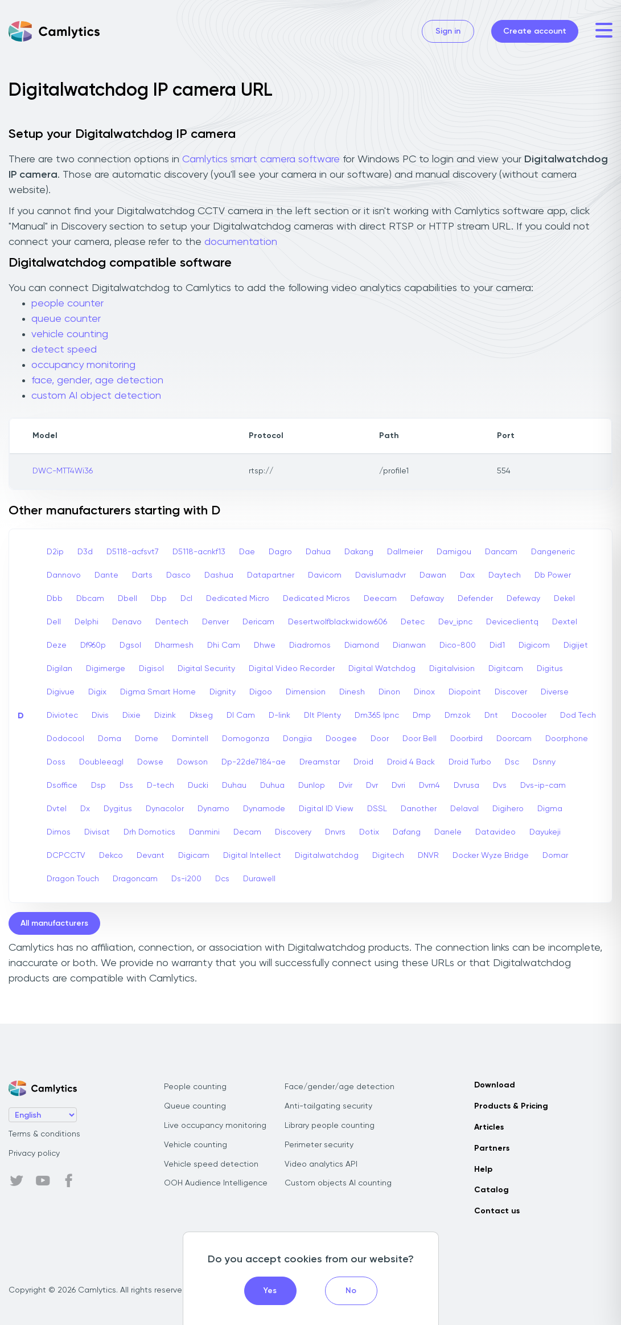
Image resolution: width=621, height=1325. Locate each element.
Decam (247, 832)
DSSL (377, 809)
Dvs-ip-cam (543, 786)
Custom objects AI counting (338, 1183)
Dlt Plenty (322, 715)
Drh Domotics (149, 832)
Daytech (504, 575)
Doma (109, 739)
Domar (555, 856)
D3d (85, 552)
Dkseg (201, 715)
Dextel (564, 622)
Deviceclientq (512, 622)
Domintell (190, 739)
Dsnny (544, 762)
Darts (142, 575)
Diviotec (62, 715)
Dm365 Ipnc (377, 715)
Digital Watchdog (382, 669)
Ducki (198, 786)
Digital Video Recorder (292, 669)
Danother (419, 809)
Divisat (97, 832)
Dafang (407, 832)
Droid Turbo (470, 762)
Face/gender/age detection (339, 1087)
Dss (126, 786)
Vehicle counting (195, 1145)
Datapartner (270, 575)
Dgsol (130, 645)
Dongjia (297, 739)
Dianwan (409, 645)
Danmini (204, 832)
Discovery (293, 832)
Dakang (358, 552)
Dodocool (65, 739)
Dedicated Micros (316, 599)
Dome (146, 739)
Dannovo (64, 575)
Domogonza (245, 739)
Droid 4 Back (411, 762)
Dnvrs (335, 832)
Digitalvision (452, 669)
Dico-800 (457, 645)
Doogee (341, 739)
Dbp (159, 599)
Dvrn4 (429, 786)
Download (494, 1085)
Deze (57, 645)
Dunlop (311, 786)
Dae (247, 552)
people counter (67, 303)
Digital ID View (326, 809)
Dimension (306, 692)
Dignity (222, 692)
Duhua (272, 786)
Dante (106, 575)
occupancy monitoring (83, 365)
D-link (279, 715)
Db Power (552, 575)
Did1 (497, 645)
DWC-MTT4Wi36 (62, 471)
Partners (491, 1148)
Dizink (165, 715)
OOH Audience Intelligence (216, 1183)
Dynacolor (165, 809)
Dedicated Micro (237, 599)
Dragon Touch (73, 879)
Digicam (193, 856)
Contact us (497, 1211)
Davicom (325, 575)
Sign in (447, 31)
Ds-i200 (186, 879)
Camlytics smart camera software (261, 159)
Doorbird (466, 739)
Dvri (398, 786)
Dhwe (264, 645)
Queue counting (195, 1106)
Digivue (61, 692)
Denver (215, 622)
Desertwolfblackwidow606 (337, 622)
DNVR (428, 856)
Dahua (318, 552)
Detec (413, 622)
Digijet (576, 645)
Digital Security (206, 669)
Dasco (178, 575)
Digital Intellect (252, 856)
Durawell (259, 879)
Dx (85, 809)
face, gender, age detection (97, 380)
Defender (475, 599)
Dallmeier (405, 552)
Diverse (555, 692)
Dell (54, 622)
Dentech (171, 622)
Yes (270, 1291)
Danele (448, 832)
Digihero (508, 809)
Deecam (380, 599)
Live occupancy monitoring (215, 1126)
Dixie (131, 715)
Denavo (127, 622)
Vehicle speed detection (211, 1164)
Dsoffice (62, 786)
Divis (100, 715)
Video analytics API (321, 1164)
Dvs (500, 786)
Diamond (361, 645)
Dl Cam (241, 715)
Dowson (192, 762)
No (351, 1291)
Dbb (55, 599)
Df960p (93, 645)
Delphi (86, 622)
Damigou (454, 552)
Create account (534, 31)
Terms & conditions (44, 1134)
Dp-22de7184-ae (253, 762)
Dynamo (213, 809)
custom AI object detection (96, 396)
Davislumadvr (380, 575)
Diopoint (465, 692)
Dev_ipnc (455, 622)
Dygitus (118, 809)
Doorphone (566, 739)
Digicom (534, 645)
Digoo (260, 692)
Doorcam (514, 739)
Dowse (150, 762)
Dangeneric (553, 552)
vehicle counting (69, 334)
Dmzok (458, 715)
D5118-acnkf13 (198, 552)
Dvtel (57, 809)
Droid (363, 762)
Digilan (59, 669)
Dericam (258, 622)
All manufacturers (54, 923)
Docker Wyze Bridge (491, 856)
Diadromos (310, 645)
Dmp (422, 715)
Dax (467, 575)
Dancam (501, 552)
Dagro (280, 552)
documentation (240, 242)
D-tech (160, 786)
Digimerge (105, 669)
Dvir (345, 786)
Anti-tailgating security (328, 1106)
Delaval (464, 809)
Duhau (234, 786)
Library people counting (330, 1126)
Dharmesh (174, 645)
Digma (549, 809)
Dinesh (352, 692)
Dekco (111, 856)
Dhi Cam (223, 645)
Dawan (433, 575)
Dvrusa (466, 786)
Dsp (98, 786)
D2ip (55, 552)
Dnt (491, 715)
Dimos (59, 832)
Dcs (222, 879)
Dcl (186, 599)
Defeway (523, 599)
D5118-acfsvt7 (132, 552)
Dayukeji (545, 832)
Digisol (151, 669)
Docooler (529, 715)
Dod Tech (578, 715)
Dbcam (90, 599)
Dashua (218, 575)
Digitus (550, 669)
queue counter (66, 319)
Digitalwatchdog (327, 856)
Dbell (127, 599)
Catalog (491, 1190)
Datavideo (495, 832)
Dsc (512, 762)
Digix (97, 692)
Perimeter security (319, 1145)
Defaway (427, 599)
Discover (511, 692)
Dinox (424, 692)
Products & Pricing (511, 1106)
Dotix (369, 832)
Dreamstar (319, 762)
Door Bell (419, 739)
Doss (56, 762)
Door (380, 739)
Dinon (389, 692)
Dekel (564, 599)
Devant (150, 856)
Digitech (388, 856)
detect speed (64, 350)
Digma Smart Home (158, 692)
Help (483, 1169)
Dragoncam (135, 879)
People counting (195, 1087)
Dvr (372, 786)
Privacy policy (34, 1154)
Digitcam (505, 669)
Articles (489, 1127)
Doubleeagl (101, 762)
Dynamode (264, 809)
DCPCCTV (66, 856)
